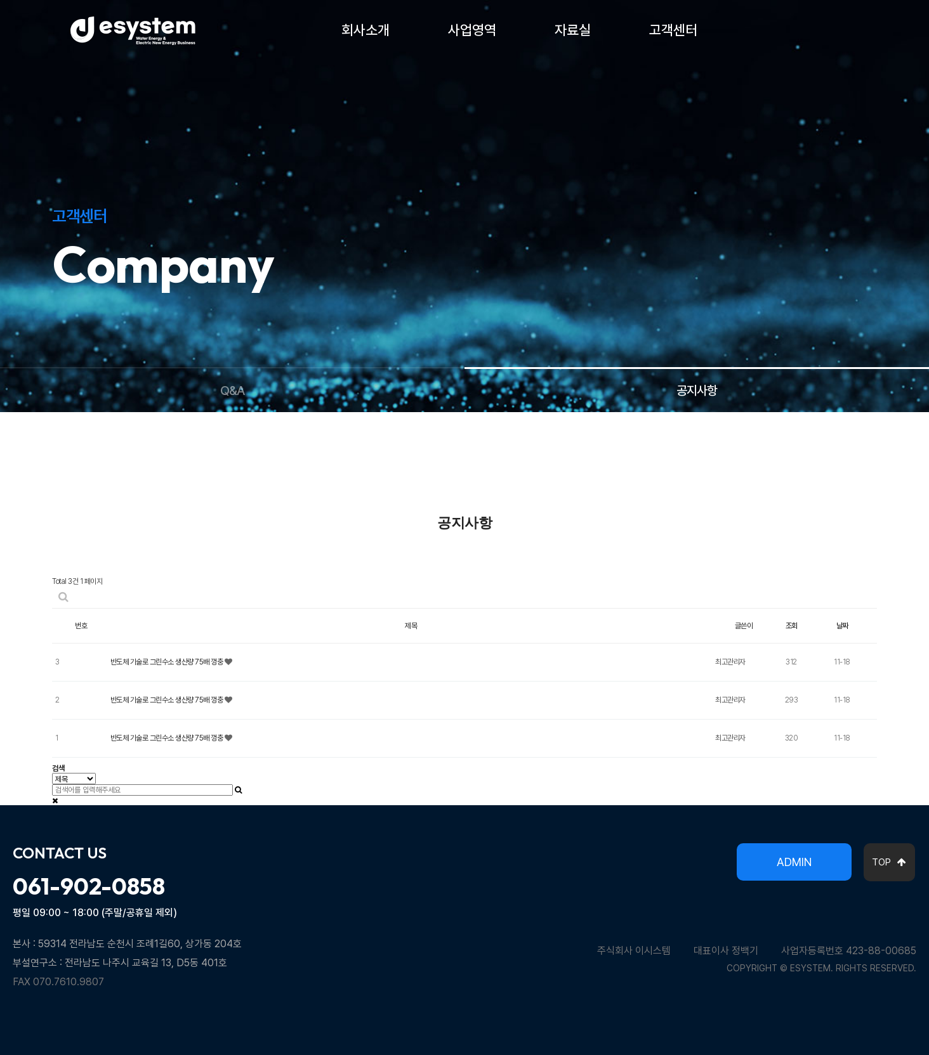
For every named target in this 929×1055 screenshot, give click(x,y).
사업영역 (472, 30)
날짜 (842, 625)
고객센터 (673, 30)
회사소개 (365, 30)
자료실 (573, 30)
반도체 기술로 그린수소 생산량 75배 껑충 (167, 661)
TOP (889, 862)
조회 (792, 625)
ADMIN (794, 862)
